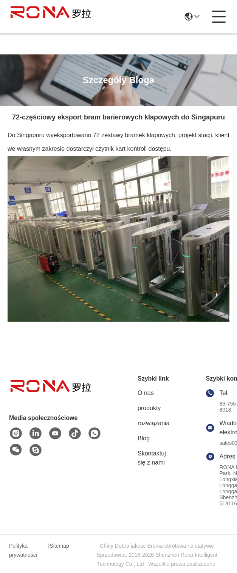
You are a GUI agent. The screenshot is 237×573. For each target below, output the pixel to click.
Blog (144, 438)
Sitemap (59, 546)
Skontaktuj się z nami (152, 458)
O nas (146, 393)
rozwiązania (153, 423)
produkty (149, 408)
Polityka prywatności (23, 550)
